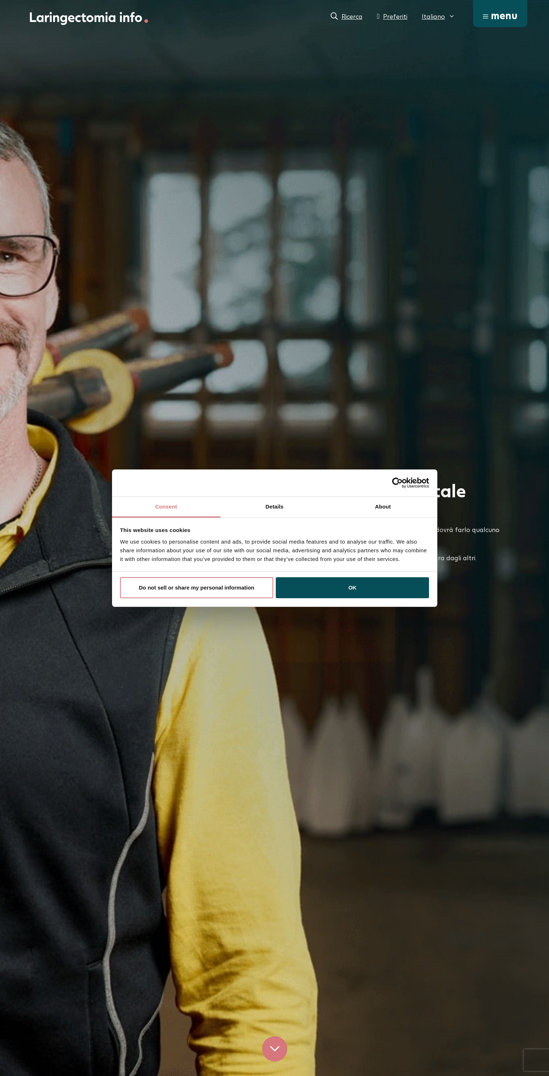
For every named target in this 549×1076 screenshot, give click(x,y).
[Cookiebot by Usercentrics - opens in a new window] (397, 482)
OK (352, 587)
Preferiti (395, 16)
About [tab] (383, 506)
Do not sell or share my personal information (196, 587)
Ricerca (352, 16)
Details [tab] (275, 506)
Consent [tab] (166, 506)
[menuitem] (438, 16)
